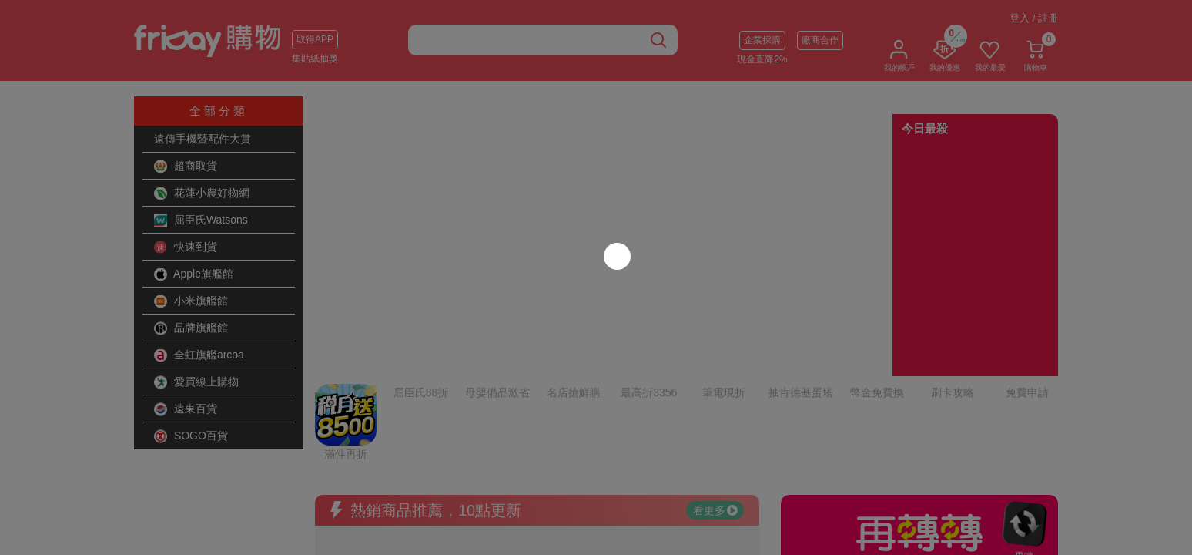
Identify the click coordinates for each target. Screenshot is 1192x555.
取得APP (314, 39)
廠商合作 (820, 40)
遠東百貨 (185, 409)
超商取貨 (185, 166)
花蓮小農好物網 (201, 193)
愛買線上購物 (196, 382)
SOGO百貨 (191, 436)
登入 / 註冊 (1034, 18)
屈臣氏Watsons (201, 220)
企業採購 (762, 40)
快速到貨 (185, 247)
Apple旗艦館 (193, 274)
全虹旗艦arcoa (199, 355)
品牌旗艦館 (191, 328)
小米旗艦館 (191, 301)
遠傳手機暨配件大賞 (202, 139)
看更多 (715, 381)
